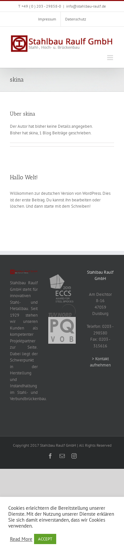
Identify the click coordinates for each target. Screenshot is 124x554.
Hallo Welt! (24, 177)
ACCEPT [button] (45, 539)
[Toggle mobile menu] (110, 57)
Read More (21, 539)
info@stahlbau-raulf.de (86, 6)
